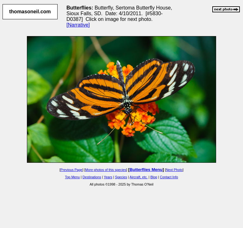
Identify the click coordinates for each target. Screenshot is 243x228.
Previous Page (71, 170)
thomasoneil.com (30, 11)
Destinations (92, 177)
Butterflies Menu (145, 169)
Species (121, 177)
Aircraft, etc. (139, 177)
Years (108, 177)
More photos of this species (105, 170)
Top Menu (72, 177)
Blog (153, 177)
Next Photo (174, 170)
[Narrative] (78, 25)
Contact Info (169, 177)
